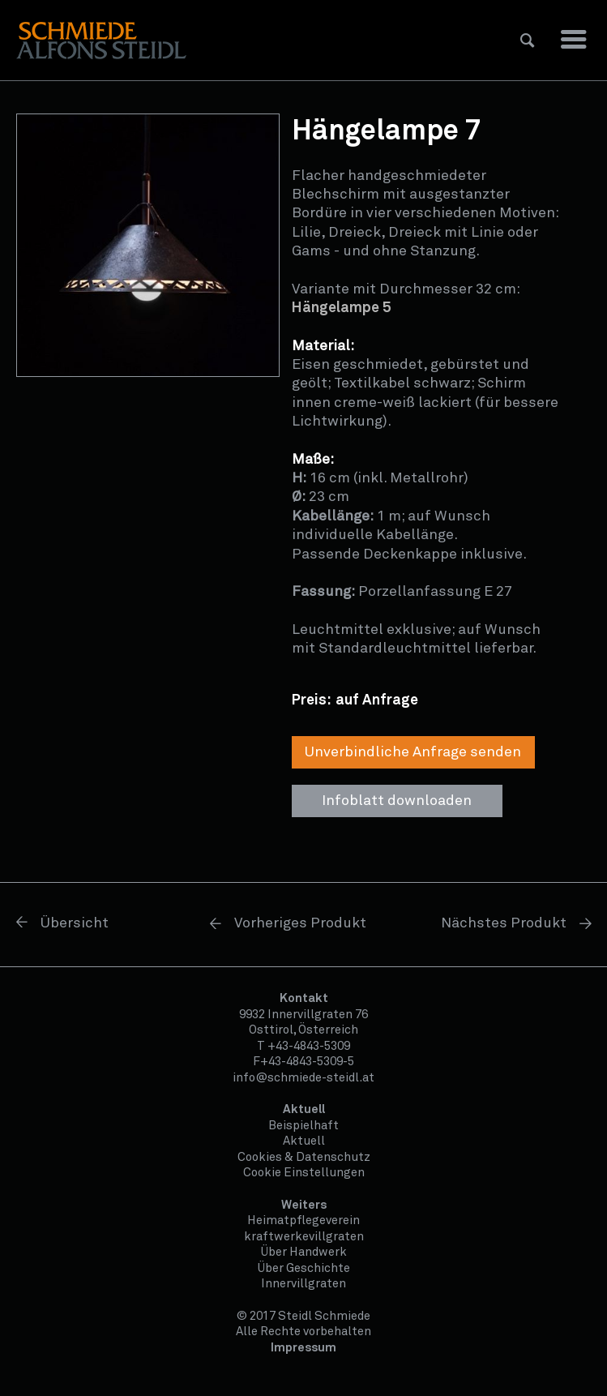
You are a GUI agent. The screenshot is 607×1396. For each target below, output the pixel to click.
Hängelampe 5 (341, 308)
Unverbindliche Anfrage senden (413, 752)
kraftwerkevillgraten (304, 1237)
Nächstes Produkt (503, 923)
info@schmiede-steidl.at (303, 1078)
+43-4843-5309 (308, 1046)
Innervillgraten (303, 1284)
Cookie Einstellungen (304, 1173)
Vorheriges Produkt (300, 923)
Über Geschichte (304, 1268)
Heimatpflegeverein (303, 1220)
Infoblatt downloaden (397, 801)
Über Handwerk (304, 1252)
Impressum (303, 1348)
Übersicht (75, 923)
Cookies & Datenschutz (303, 1157)
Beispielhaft (303, 1126)
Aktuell (304, 1141)
